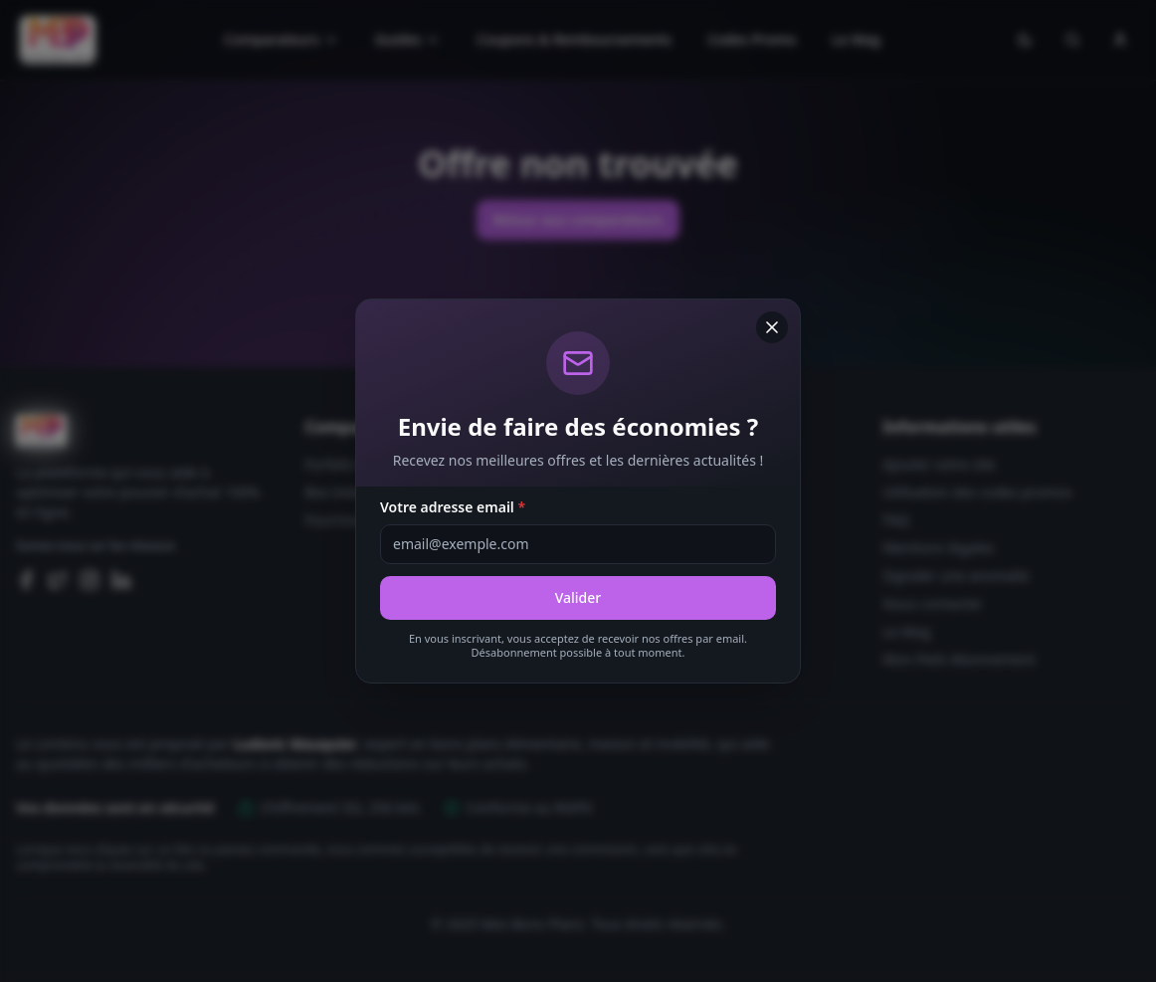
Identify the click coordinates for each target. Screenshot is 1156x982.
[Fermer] (772, 327)
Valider (578, 597)
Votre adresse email (452, 506)
